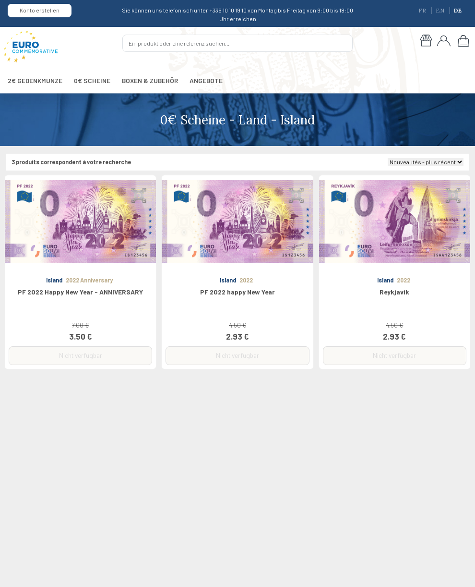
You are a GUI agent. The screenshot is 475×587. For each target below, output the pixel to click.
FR (423, 10)
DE (458, 10)
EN (441, 10)
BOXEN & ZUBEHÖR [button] (150, 80)
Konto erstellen (39, 10)
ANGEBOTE (206, 80)
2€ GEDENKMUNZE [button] (35, 80)
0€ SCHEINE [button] (92, 80)
